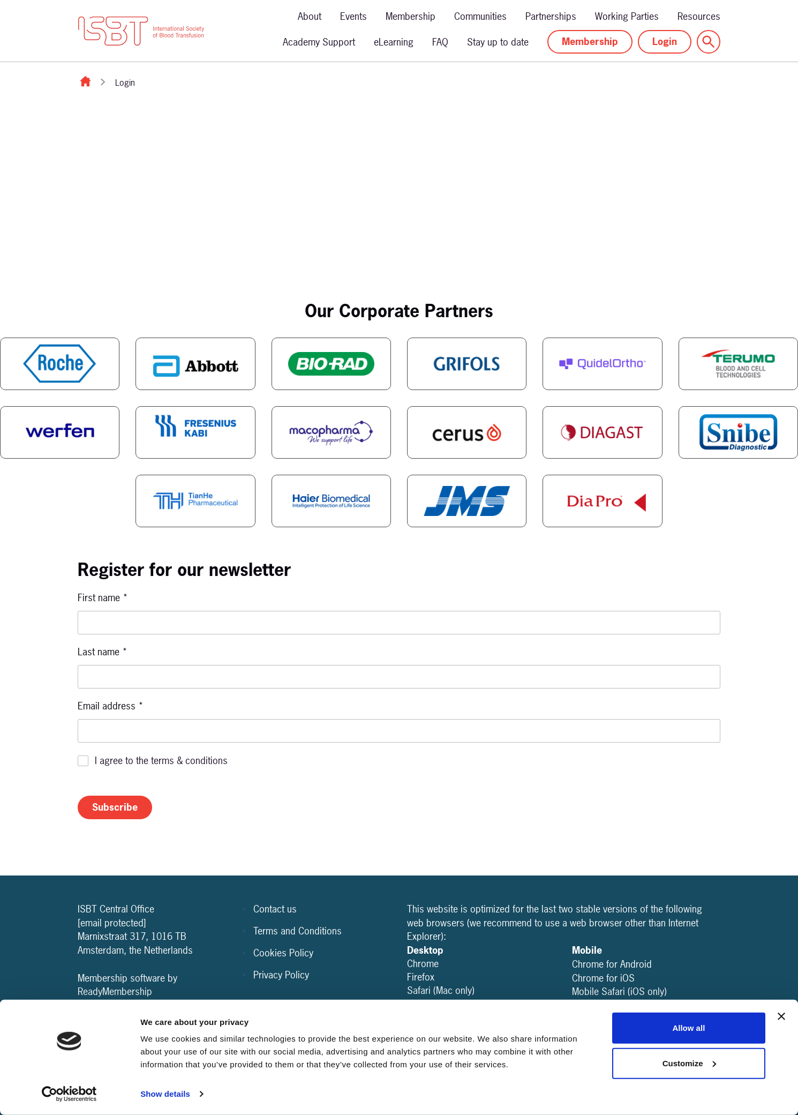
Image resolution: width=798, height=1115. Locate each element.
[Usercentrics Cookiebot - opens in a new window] (69, 1094)
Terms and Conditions (297, 931)
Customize (689, 1062)
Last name (102, 651)
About (309, 16)
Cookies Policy (283, 953)
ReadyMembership (115, 991)
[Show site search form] (708, 42)
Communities (480, 16)
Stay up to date (498, 42)
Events (353, 16)
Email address (111, 706)
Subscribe (115, 807)
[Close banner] (781, 1016)
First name (103, 597)
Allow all (688, 1027)
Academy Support (319, 42)
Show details (165, 1093)
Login (664, 41)
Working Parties (627, 16)
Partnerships (550, 16)
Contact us (275, 909)
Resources (698, 16)
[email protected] (112, 923)
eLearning (393, 42)
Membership (410, 16)
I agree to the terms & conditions (161, 760)
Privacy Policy (281, 975)
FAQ (440, 42)
